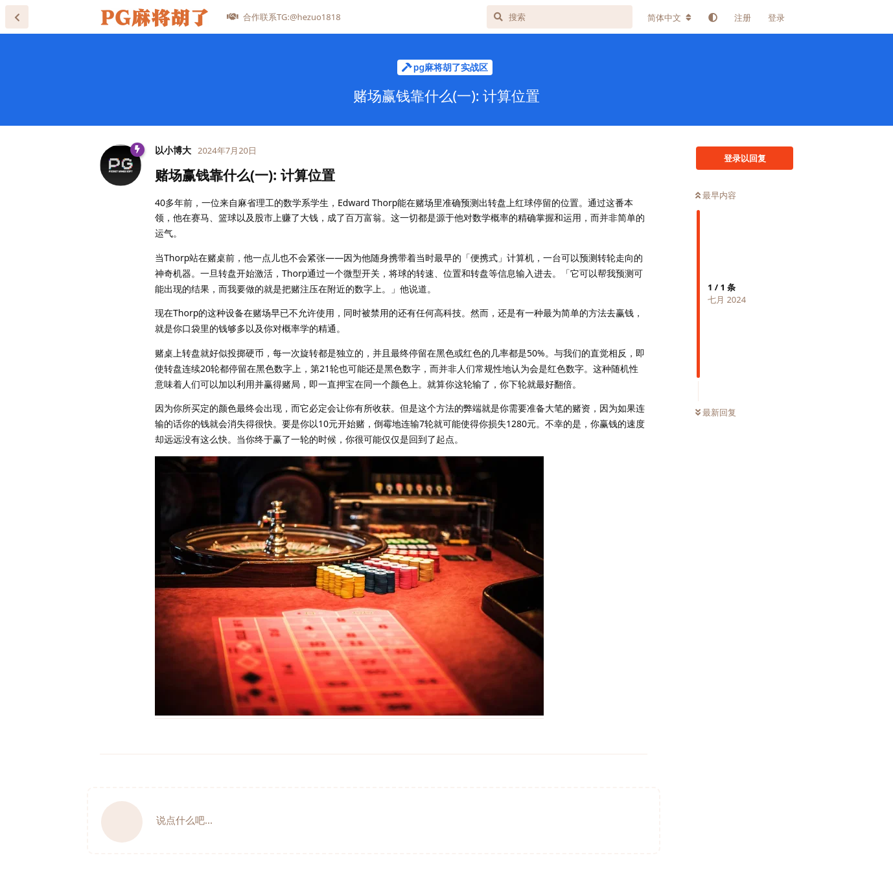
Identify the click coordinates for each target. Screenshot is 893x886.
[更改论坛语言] (669, 17)
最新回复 (715, 412)
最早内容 (715, 195)
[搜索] (559, 17)
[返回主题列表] (17, 17)
